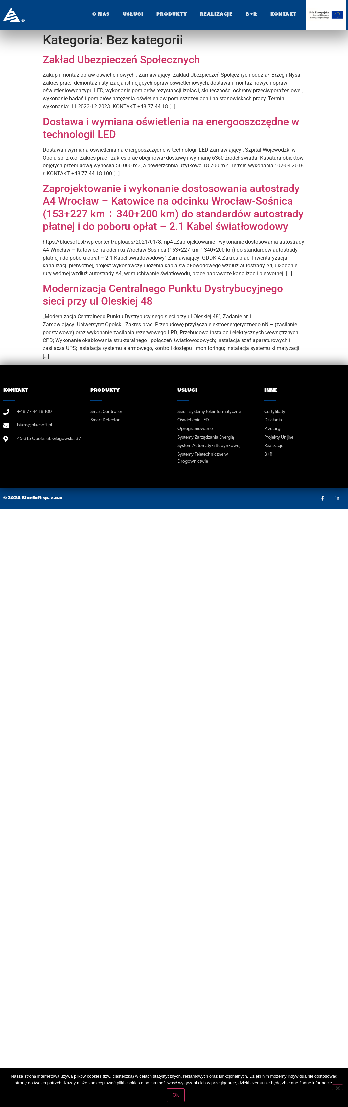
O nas (101, 14)
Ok (175, 1095)
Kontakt (283, 14)
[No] (337, 1087)
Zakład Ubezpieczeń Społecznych (121, 59)
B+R (251, 14)
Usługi (133, 14)
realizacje (216, 14)
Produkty (171, 14)
